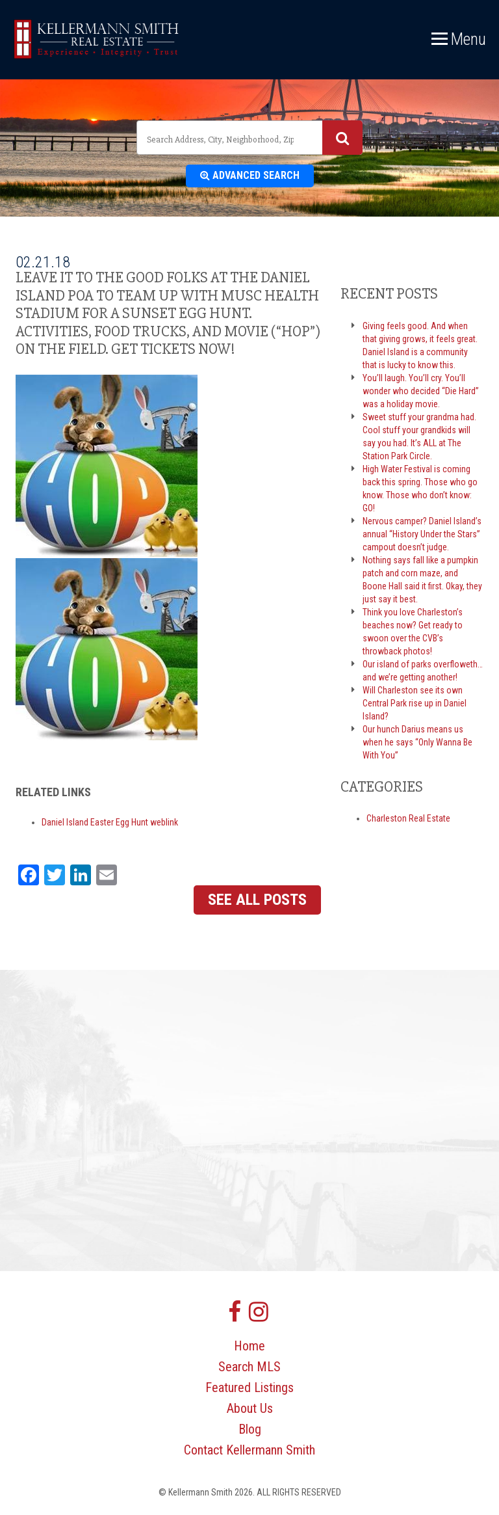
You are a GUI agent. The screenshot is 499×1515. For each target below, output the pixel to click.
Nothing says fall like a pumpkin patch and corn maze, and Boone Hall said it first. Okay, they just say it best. (422, 579)
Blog (249, 1429)
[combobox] (249, 137)
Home (249, 1345)
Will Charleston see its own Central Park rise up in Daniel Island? (415, 703)
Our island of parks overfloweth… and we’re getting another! (423, 670)
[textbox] (222, 139)
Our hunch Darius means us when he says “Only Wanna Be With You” (417, 742)
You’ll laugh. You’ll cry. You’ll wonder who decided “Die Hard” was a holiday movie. (421, 391)
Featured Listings (249, 1387)
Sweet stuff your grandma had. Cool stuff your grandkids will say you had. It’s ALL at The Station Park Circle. (419, 436)
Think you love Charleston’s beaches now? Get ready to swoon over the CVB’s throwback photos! (413, 631)
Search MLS (249, 1366)
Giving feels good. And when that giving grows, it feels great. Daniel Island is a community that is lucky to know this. (420, 345)
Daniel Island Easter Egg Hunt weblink (110, 822)
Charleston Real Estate (408, 818)
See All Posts (257, 900)
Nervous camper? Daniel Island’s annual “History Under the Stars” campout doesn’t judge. (422, 534)
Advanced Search (250, 175)
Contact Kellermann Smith (249, 1449)
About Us (250, 1408)
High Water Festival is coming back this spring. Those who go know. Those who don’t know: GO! (420, 488)
